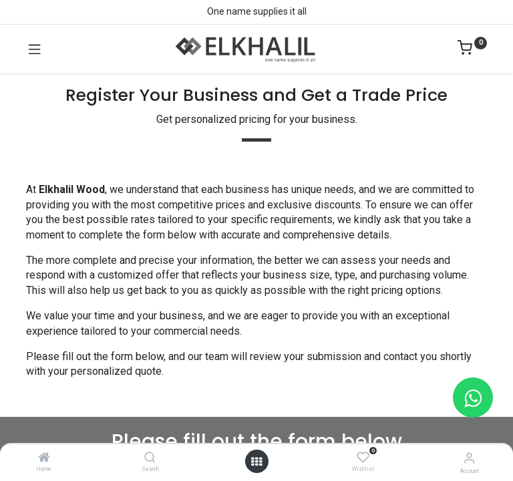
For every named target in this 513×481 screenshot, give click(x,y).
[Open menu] (256, 462)
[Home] (44, 458)
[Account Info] (469, 458)
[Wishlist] (363, 458)
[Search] (150, 458)
